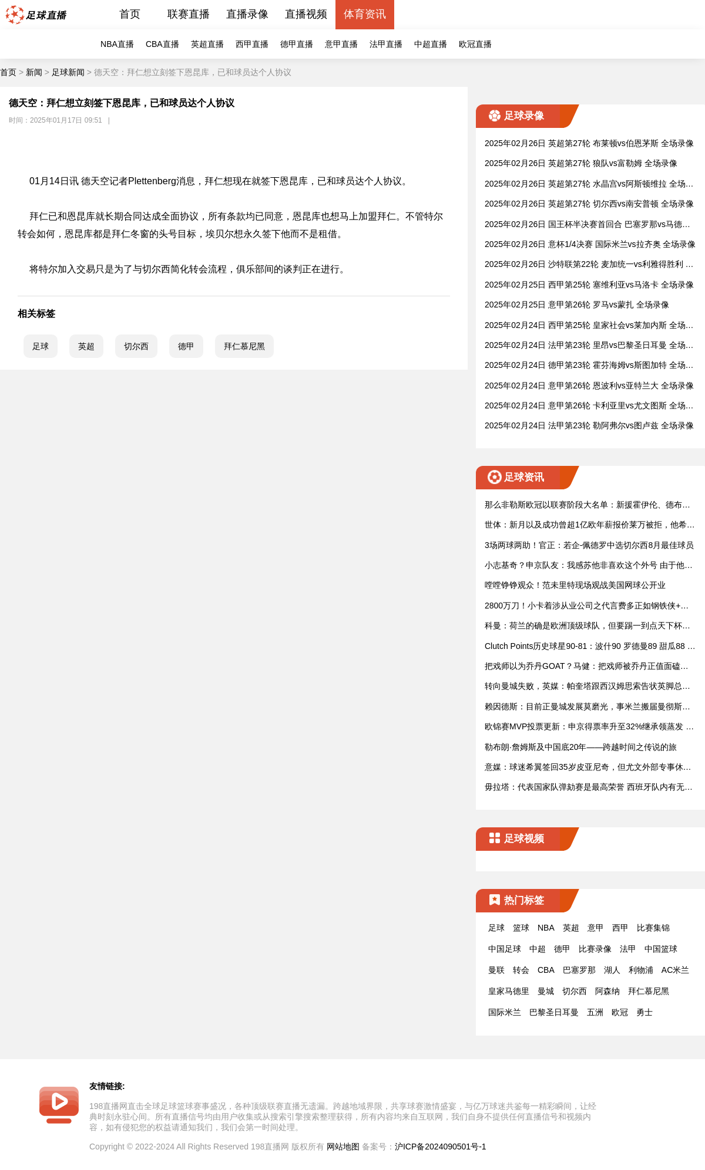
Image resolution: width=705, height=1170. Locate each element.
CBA (546, 970)
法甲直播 (386, 44)
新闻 (34, 72)
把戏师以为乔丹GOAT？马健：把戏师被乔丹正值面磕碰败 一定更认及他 (587, 666)
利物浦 (641, 970)
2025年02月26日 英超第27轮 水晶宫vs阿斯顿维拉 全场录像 (589, 184)
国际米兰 (504, 1012)
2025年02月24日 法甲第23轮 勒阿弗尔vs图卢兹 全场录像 (589, 425)
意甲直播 (341, 44)
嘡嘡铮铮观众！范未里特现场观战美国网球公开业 (575, 585)
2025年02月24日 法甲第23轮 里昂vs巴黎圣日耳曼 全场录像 (589, 345)
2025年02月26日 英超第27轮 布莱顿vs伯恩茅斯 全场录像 (589, 143)
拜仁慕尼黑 (244, 346)
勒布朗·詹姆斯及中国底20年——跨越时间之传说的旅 (581, 747)
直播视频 (306, 14)
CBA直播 (162, 44)
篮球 (521, 927)
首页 (129, 14)
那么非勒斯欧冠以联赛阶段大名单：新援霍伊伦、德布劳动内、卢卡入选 (587, 505)
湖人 (612, 970)
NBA (546, 927)
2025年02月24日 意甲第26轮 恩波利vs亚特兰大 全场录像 (589, 385)
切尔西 (136, 346)
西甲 (620, 927)
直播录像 (247, 14)
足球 (40, 346)
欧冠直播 (475, 44)
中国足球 (504, 948)
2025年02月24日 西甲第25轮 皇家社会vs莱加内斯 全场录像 (589, 326)
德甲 (186, 346)
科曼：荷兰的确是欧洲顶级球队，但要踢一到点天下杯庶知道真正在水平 (587, 626)
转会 (521, 970)
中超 (537, 948)
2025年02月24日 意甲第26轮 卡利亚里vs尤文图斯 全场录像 (589, 406)
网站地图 (343, 1146)
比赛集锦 (653, 927)
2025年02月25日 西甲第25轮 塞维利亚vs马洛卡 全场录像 (589, 284)
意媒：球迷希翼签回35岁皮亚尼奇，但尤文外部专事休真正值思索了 (588, 767)
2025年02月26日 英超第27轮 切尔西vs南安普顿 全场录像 (589, 203)
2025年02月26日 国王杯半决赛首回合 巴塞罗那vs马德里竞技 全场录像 (587, 225)
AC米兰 (675, 970)
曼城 (546, 991)
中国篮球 (660, 948)
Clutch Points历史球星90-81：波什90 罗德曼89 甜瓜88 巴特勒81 (590, 646)
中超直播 (430, 44)
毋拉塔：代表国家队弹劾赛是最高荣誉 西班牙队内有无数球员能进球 (589, 787)
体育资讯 (365, 14)
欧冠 (620, 1012)
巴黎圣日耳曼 (554, 1012)
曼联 (496, 970)
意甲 (596, 927)
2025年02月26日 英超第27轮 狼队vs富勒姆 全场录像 (581, 163)
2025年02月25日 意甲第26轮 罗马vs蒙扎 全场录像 (577, 304)
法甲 (628, 948)
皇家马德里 (508, 991)
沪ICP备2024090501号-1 (440, 1146)
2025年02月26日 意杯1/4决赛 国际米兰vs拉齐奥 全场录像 (590, 244)
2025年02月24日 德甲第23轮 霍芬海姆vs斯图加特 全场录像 (589, 365)
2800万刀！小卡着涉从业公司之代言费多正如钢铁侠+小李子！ (587, 606)
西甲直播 (252, 44)
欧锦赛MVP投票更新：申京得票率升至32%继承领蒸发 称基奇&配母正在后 (589, 727)
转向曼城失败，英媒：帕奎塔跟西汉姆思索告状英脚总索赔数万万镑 (587, 686)
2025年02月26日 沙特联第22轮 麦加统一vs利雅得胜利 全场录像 (589, 264)
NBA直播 (117, 44)
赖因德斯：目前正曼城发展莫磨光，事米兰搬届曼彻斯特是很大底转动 (587, 707)
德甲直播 (296, 44)
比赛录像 (595, 948)
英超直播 (207, 44)
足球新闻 (68, 72)
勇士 (644, 1012)
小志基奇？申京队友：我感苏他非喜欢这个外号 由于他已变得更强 (589, 566)
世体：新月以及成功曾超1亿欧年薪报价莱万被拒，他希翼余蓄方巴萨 (590, 525)
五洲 (595, 1012)
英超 (86, 346)
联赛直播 (188, 14)
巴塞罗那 (579, 970)
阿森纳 (607, 991)
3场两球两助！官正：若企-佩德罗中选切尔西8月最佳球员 (589, 545)
